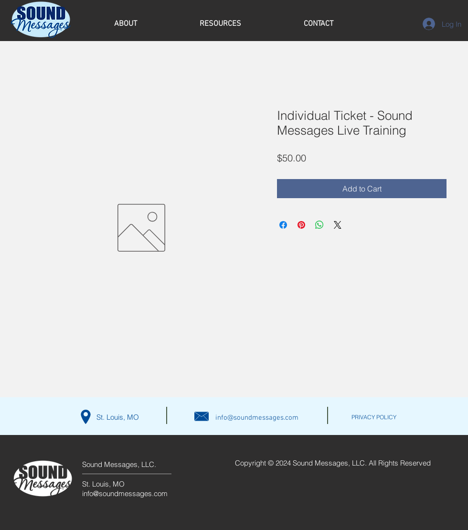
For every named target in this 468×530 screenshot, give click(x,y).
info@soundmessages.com (256, 417)
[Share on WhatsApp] (319, 225)
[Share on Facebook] (283, 225)
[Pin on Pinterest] (301, 225)
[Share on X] (337, 225)
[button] (125, 24)
